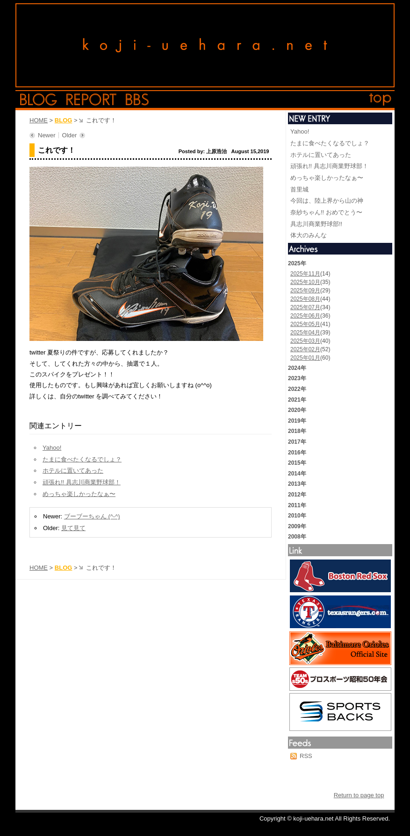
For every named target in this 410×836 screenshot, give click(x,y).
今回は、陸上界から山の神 (326, 200)
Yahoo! (52, 447)
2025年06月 (305, 315)
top (380, 99)
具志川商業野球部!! (316, 223)
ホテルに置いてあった (73, 470)
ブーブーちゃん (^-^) (92, 516)
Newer (47, 135)
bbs (137, 99)
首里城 (299, 189)
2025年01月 (305, 357)
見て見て (73, 527)
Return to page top (359, 795)
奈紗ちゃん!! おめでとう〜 (326, 212)
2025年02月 (305, 349)
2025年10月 (305, 282)
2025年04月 (305, 332)
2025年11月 (305, 273)
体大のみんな (308, 235)
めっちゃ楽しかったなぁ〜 (79, 493)
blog (38, 99)
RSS (306, 755)
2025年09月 (305, 290)
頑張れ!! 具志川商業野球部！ (82, 482)
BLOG (63, 120)
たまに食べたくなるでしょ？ (82, 459)
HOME (38, 120)
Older (69, 135)
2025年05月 (305, 324)
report (91, 99)
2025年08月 (305, 299)
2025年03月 (305, 341)
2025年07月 (305, 307)
